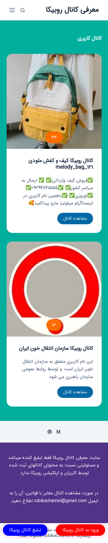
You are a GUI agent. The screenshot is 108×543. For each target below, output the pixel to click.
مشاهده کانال (72, 219)
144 (54, 137)
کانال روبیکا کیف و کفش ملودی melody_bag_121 (61, 164)
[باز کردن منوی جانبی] (12, 10)
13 (54, 325)
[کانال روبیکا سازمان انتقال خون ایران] (54, 289)
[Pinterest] (50, 432)
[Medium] (58, 432)
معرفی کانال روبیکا (72, 10)
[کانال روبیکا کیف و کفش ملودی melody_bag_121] (54, 101)
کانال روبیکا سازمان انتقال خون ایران (56, 348)
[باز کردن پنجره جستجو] (22, 10)
